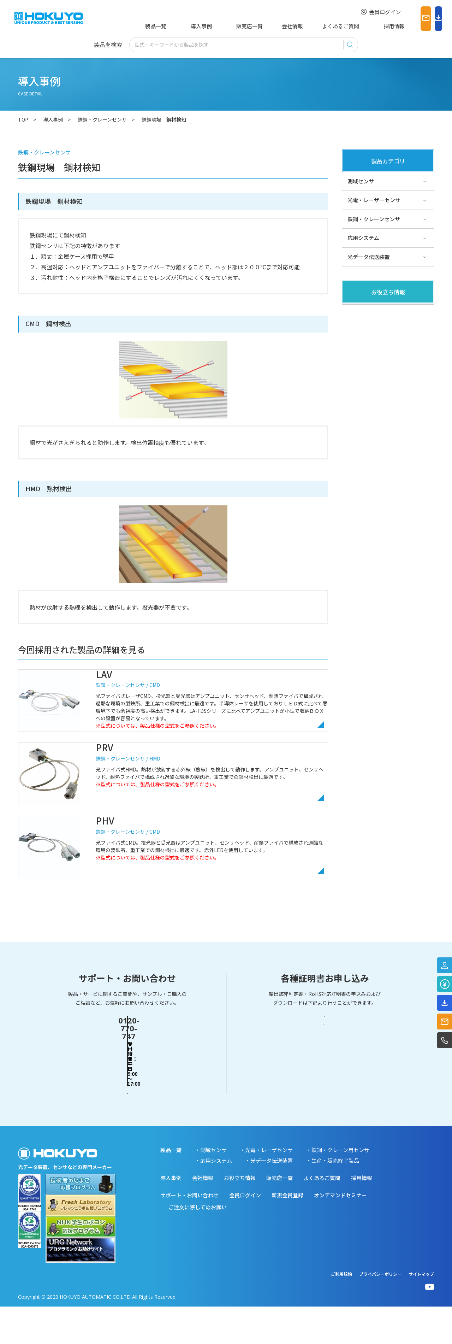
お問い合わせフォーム (127, 1116)
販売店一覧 (227, 26)
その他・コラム (366, 331)
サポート (358, 350)
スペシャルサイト (368, 369)
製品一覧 (154, 26)
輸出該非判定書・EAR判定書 (325, 1089)
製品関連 (358, 312)
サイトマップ (421, 1311)
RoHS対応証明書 (324, 1116)
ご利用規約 (341, 1311)
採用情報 (350, 26)
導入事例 (189, 26)
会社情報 (264, 26)
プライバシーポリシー (380, 1311)
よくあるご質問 (307, 26)
